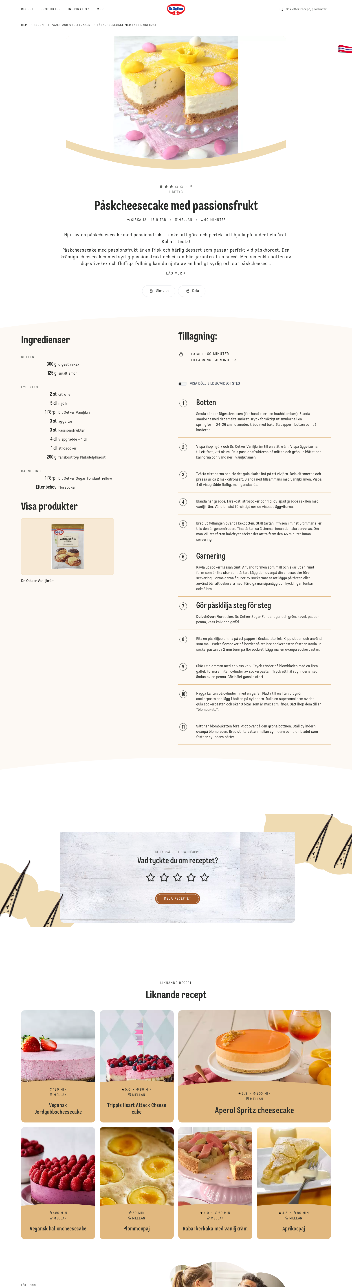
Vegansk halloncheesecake (58, 1183)
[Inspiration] (82, 9)
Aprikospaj (294, 1183)
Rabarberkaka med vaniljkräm (215, 1183)
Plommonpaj (137, 1183)
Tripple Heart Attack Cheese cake (137, 1066)
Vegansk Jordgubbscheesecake (58, 1066)
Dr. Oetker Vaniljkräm (75, 413)
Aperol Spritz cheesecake (254, 1066)
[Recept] (31, 9)
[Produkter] (54, 9)
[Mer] (104, 9)
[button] (176, 178)
